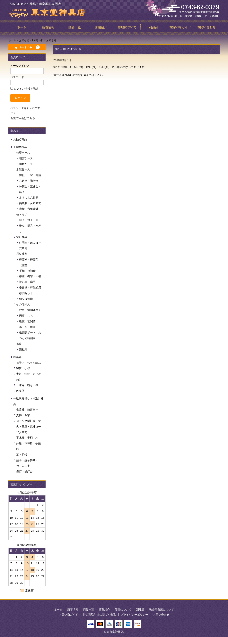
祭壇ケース (23, 152)
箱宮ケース (26, 158)
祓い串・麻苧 (27, 281)
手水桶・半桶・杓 (27, 437)
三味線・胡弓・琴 (27, 385)
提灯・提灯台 (24, 471)
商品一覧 (88, 609)
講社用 (23, 349)
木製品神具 (23, 169)
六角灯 (23, 248)
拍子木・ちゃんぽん (28, 362)
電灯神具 (21, 237)
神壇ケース (26, 164)
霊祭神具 (21, 253)
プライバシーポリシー (134, 614)
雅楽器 (20, 390)
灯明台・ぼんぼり (30, 242)
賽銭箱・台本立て (30, 203)
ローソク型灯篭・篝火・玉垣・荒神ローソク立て (28, 426)
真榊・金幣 (23, 415)
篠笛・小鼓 (23, 368)
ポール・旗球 (27, 327)
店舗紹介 (104, 609)
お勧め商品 (20, 139)
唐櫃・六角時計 (28, 208)
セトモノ (21, 214)
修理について (123, 609)
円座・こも (26, 315)
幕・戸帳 (21, 454)
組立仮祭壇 (26, 298)
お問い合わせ (161, 614)
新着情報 (72, 609)
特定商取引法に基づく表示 (99, 614)
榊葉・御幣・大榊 (30, 276)
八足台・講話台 (28, 180)
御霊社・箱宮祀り (27, 409)
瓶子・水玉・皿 (28, 220)
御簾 (19, 343)
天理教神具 (20, 147)
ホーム (58, 609)
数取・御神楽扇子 (30, 310)
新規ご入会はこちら (22, 118)
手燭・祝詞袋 (27, 270)
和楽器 (17, 357)
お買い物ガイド (68, 614)
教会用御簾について (161, 609)
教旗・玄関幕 (27, 321)
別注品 (140, 609)
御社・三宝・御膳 (30, 175)
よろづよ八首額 (28, 197)
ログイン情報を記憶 (24, 88)
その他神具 (23, 304)
